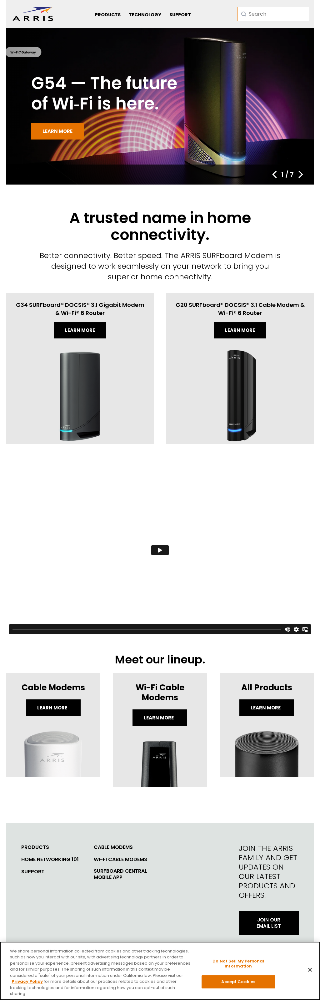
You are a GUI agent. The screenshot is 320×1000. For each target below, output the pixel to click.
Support (180, 15)
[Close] (310, 972)
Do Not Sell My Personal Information (238, 965)
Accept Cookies (238, 984)
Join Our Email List (269, 922)
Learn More (52, 707)
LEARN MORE (266, 707)
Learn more (57, 131)
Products (108, 15)
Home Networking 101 (50, 859)
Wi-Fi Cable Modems (120, 859)
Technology (145, 15)
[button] (274, 175)
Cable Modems (113, 847)
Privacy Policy (27, 984)
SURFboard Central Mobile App (120, 874)
